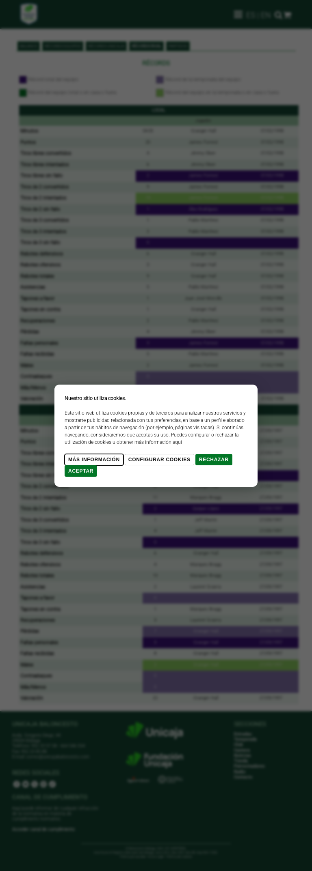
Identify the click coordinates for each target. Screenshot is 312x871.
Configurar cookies (159, 459)
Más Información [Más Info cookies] (94, 459)
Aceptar (80, 471)
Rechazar (214, 459)
